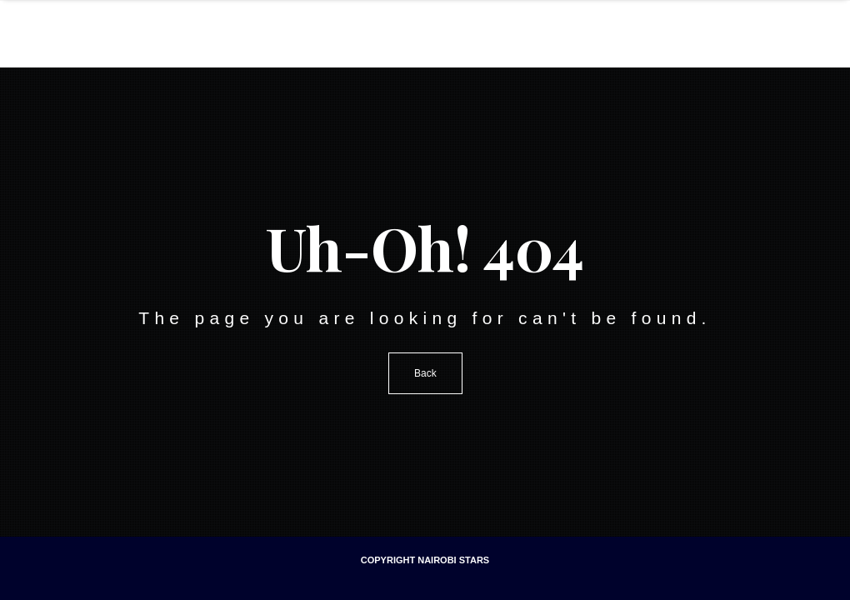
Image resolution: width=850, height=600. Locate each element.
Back (425, 373)
